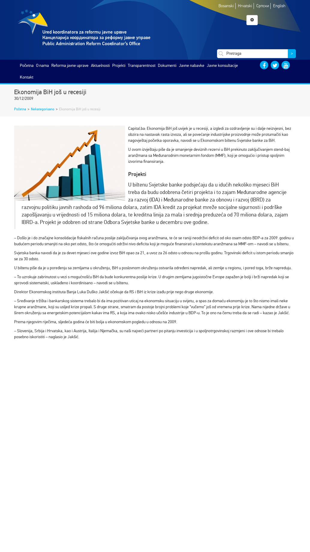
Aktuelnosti (100, 65)
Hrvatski (245, 5)
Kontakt (26, 77)
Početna (27, 65)
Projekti (118, 65)
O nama (42, 65)
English (279, 5)
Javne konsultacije (222, 65)
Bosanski (226, 5)
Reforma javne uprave (70, 65)
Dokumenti (167, 65)
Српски (262, 5)
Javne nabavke (191, 65)
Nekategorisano (42, 109)
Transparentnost (141, 65)
